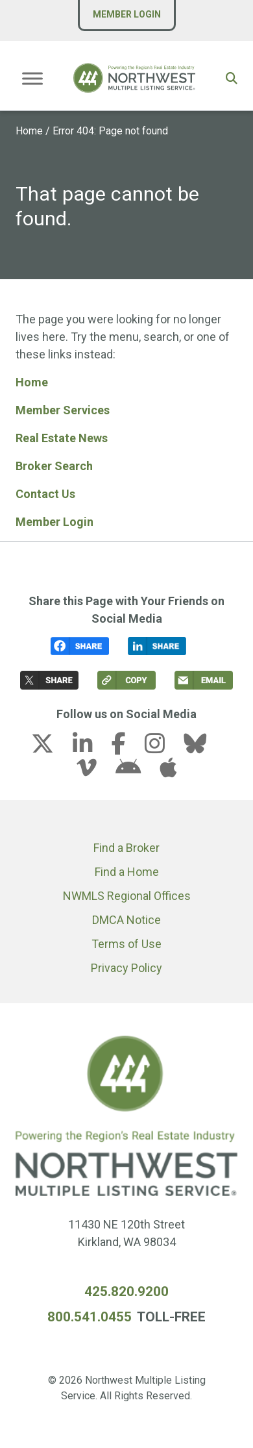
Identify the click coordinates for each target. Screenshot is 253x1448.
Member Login (127, 14)
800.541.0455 (89, 1317)
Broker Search (54, 466)
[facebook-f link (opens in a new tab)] (127, 748)
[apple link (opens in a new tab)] (168, 772)
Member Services (63, 410)
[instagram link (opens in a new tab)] (163, 748)
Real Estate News (62, 438)
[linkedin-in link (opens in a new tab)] (91, 748)
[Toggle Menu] (32, 78)
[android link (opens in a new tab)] (136, 772)
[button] (231, 78)
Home (29, 131)
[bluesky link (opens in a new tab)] (203, 748)
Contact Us (45, 494)
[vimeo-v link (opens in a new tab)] (95, 772)
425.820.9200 (126, 1291)
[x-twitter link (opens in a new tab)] (50, 748)
